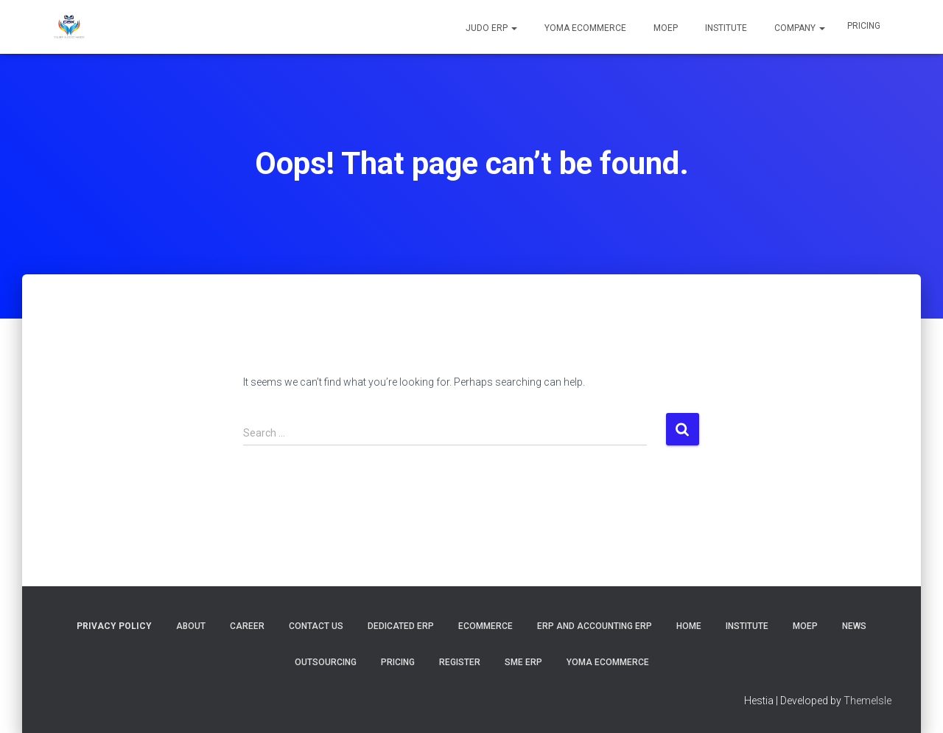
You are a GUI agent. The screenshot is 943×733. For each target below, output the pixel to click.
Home (688, 626)
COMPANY (798, 28)
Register (459, 662)
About (191, 626)
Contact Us (316, 626)
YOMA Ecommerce (584, 28)
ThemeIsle (867, 700)
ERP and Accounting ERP (594, 626)
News (854, 626)
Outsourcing (326, 662)
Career (247, 626)
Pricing (863, 26)
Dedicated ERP (401, 626)
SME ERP (523, 662)
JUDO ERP (490, 28)
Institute (725, 28)
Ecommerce (485, 626)
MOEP (664, 28)
